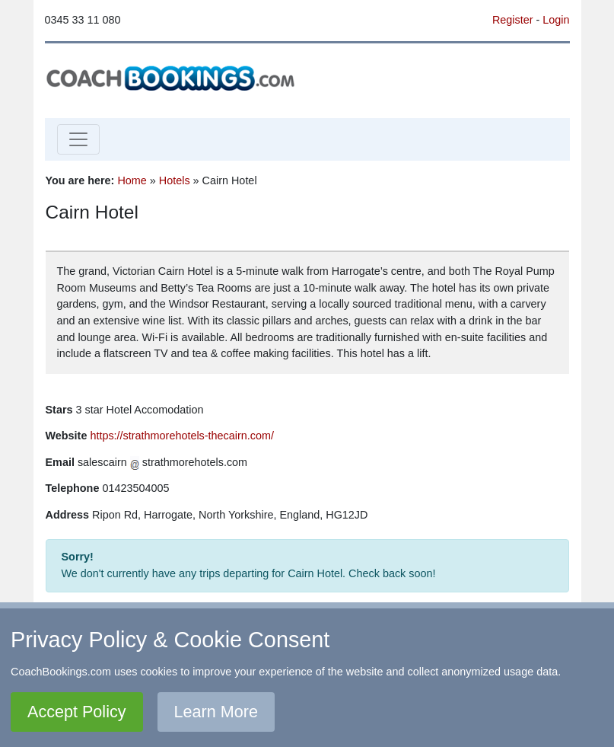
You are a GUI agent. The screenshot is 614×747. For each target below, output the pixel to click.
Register (512, 20)
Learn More (216, 711)
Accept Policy (76, 711)
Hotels (174, 180)
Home (131, 180)
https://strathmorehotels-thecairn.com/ (182, 435)
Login (555, 20)
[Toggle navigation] (78, 139)
